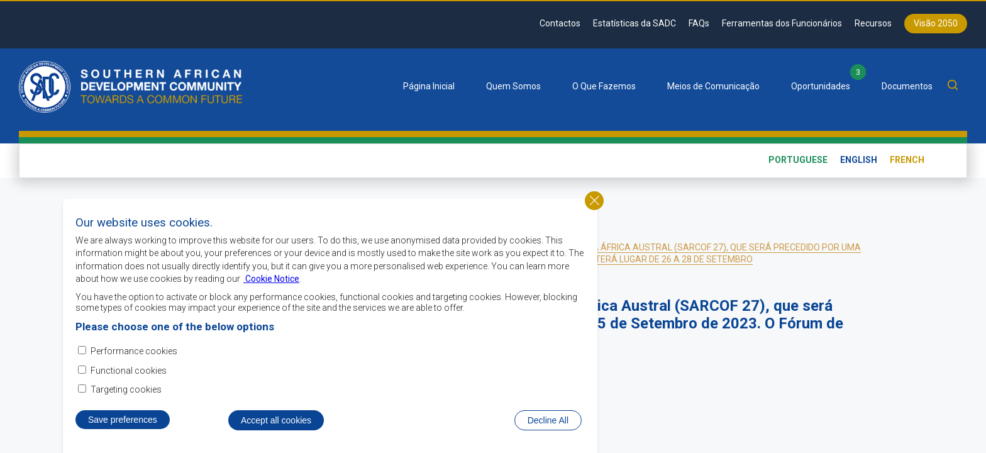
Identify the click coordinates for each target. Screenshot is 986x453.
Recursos (873, 23)
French (907, 160)
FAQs (699, 23)
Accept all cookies (276, 427)
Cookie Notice (271, 286)
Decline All (548, 427)
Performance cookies (134, 358)
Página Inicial (429, 86)
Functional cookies (129, 377)
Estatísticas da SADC (634, 23)
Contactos (560, 23)
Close (594, 207)
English (858, 160)
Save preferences (122, 426)
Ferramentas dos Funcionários (782, 23)
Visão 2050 (936, 23)
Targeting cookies (126, 396)
